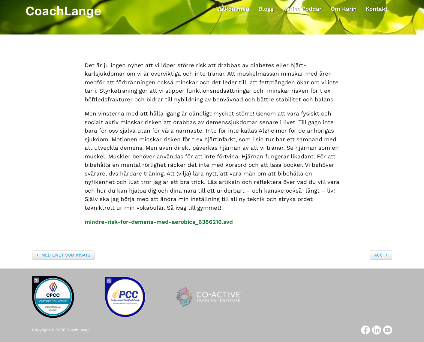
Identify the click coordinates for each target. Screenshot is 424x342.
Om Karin (344, 8)
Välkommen (232, 8)
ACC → (381, 255)
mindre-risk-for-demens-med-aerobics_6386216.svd (159, 221)
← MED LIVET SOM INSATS (63, 255)
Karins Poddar (302, 8)
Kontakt (377, 8)
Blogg (265, 8)
